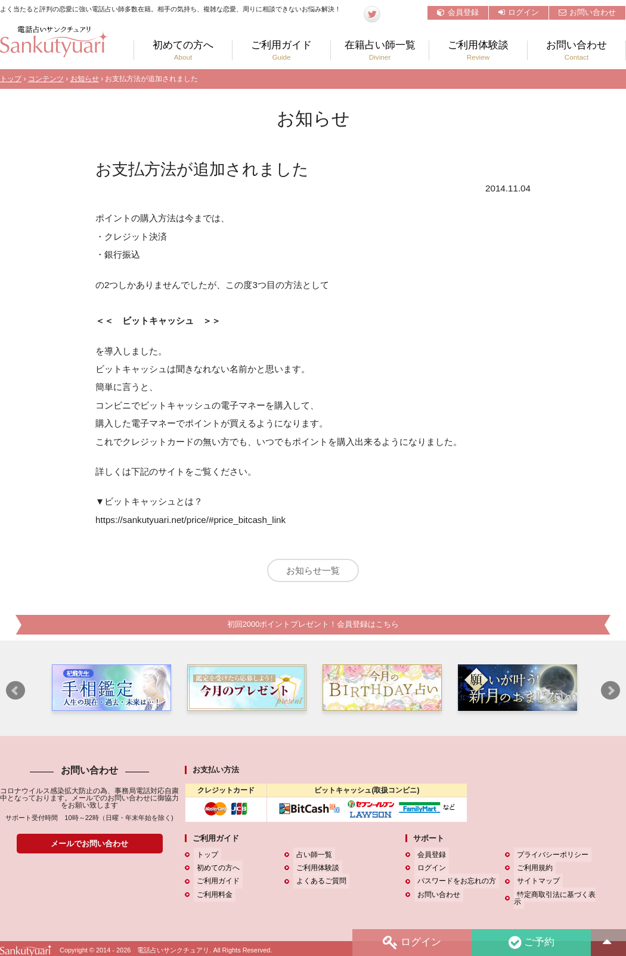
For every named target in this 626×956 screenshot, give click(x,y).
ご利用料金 (212, 898)
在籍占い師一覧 (380, 50)
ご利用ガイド (281, 50)
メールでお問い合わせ (89, 847)
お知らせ (84, 79)
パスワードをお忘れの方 (453, 884)
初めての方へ (183, 50)
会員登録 (458, 12)
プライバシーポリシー (549, 858)
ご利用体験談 (478, 50)
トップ (10, 79)
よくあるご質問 (318, 884)
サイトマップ (535, 884)
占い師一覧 (311, 858)
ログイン (518, 12)
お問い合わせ (587, 12)
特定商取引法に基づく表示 (557, 898)
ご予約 (530, 942)
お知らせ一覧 (313, 570)
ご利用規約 (532, 871)
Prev (15, 694)
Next (610, 694)
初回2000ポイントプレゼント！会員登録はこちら (313, 627)
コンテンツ (46, 79)
